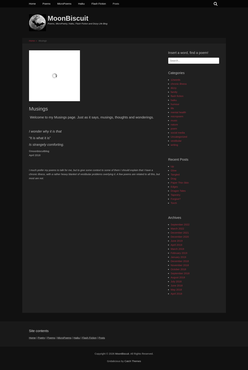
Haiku (81, 3)
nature (174, 124)
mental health (178, 112)
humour (175, 104)
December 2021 (180, 232)
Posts (116, 3)
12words (175, 79)
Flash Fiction (98, 3)
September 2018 (180, 273)
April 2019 (176, 244)
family (174, 92)
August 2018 (178, 277)
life (172, 108)
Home (32, 3)
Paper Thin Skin (180, 182)
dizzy (174, 87)
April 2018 (176, 293)
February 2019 (179, 253)
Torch (174, 203)
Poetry (41, 337)
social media (178, 132)
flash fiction (177, 96)
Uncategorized (179, 136)
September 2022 (180, 224)
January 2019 (178, 257)
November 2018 (180, 265)
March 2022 (177, 228)
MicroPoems (64, 3)
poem (174, 128)
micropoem (177, 116)
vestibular (176, 140)
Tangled (175, 174)
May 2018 (176, 289)
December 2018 (180, 261)
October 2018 (178, 269)
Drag (173, 178)
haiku (174, 100)
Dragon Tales (178, 190)
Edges (174, 186)
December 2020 (180, 236)
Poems (47, 3)
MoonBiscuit (68, 18)
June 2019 (177, 240)
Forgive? (176, 198)
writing (174, 144)
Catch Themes (132, 361)
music (174, 120)
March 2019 (177, 248)
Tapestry (175, 194)
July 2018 (176, 281)
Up (172, 166)
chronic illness (179, 83)
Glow (174, 170)
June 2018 (177, 285)
